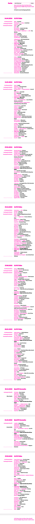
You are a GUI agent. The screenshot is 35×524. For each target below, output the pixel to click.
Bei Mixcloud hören (8, 21)
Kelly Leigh (21, 53)
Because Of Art (17, 89)
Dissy (15, 508)
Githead (15, 275)
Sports (15, 344)
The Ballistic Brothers (18, 176)
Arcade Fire (16, 497)
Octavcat (16, 225)
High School (16, 181)
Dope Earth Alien (22, 99)
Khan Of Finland (23, 128)
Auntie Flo (16, 24)
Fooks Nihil (16, 427)
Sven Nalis (16, 300)
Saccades (16, 270)
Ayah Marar (24, 462)
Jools (15, 26)
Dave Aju (16, 309)
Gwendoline (16, 91)
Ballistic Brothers (24, 404)
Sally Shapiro (16, 253)
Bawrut (15, 127)
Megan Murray (22, 405)
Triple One (16, 393)
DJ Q (15, 428)
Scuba (18, 52)
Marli (15, 188)
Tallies (15, 398)
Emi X (19, 94)
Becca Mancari (17, 299)
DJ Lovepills (18, 336)
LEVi (29, 30)
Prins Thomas (17, 500)
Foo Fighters (16, 460)
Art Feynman (16, 166)
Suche (10, 3)
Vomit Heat (16, 441)
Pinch (15, 379)
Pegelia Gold (21, 216)
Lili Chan (16, 211)
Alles (15, 5)
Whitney (16, 315)
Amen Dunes (16, 243)
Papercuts (16, 502)
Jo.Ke (18, 289)
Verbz (21, 491)
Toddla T (19, 30)
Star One (26, 428)
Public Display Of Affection (19, 377)
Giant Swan (16, 351)
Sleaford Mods (17, 172)
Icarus (15, 237)
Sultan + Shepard (17, 88)
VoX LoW (16, 133)
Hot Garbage (16, 196)
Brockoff (16, 191)
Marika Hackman (17, 109)
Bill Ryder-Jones (17, 117)
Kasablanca (16, 501)
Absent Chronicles (23, 313)
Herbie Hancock (17, 177)
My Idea (15, 482)
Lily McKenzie (21, 428)
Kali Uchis (16, 130)
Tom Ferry (16, 53)
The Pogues (16, 229)
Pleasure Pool (17, 369)
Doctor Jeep (16, 210)
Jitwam (15, 495)
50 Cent (15, 220)
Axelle (22, 136)
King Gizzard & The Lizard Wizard (21, 445)
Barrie (15, 478)
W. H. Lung (16, 163)
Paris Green (16, 287)
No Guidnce (16, 192)
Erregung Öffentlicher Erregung (20, 276)
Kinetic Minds (17, 187)
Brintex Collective (17, 174)
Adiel (15, 374)
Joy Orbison (16, 463)
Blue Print (16, 226)
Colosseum (16, 183)
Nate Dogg (21, 220)
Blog (26, 6)
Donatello (16, 498)
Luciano (15, 111)
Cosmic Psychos (17, 105)
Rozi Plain (16, 375)
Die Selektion (17, 312)
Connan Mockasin (17, 439)
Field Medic (16, 230)
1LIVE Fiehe (19, 5)
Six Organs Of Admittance (19, 61)
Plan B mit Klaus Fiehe (26, 5)
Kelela (24, 240)
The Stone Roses (17, 397)
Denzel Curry (16, 425)
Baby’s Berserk (17, 161)
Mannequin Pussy (17, 45)
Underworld (16, 337)
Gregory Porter (26, 102)
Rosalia (15, 492)
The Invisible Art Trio (23, 309)
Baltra (15, 214)
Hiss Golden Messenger (19, 318)
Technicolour (16, 436)
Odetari (15, 280)
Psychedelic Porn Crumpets (19, 254)
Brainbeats (16, 151)
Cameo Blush (16, 158)
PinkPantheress (17, 240)
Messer (15, 162)
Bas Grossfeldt (17, 378)
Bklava (20, 362)
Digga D (15, 279)
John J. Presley (17, 120)
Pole (15, 245)
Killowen (16, 233)
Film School (16, 274)
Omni (15, 98)
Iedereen (16, 107)
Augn (15, 47)
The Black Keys (17, 37)
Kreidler (15, 128)
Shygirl (15, 356)
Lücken (32, 519)
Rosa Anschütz (17, 350)
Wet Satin (16, 370)
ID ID (15, 34)
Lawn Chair (16, 365)
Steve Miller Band (17, 241)
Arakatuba (16, 404)
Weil (15, 94)
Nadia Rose (24, 30)
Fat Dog (15, 281)
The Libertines (17, 121)
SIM (21, 210)
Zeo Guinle (16, 124)
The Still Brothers (17, 244)
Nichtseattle (16, 72)
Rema (15, 473)
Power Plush (16, 343)
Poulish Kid (16, 313)
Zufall (32, 6)
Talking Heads (17, 39)
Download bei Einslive (7, 25)
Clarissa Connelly (17, 59)
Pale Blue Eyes (17, 283)
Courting (16, 108)
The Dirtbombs (17, 51)
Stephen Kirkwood (18, 272)
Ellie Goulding (19, 102)
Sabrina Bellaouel (17, 354)
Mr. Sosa (15, 212)
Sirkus (15, 57)
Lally (15, 490)
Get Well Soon (17, 494)
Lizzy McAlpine (17, 66)
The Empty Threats (18, 295)
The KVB (20, 270)
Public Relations (17, 332)
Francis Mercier (21, 475)
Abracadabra (16, 367)
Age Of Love (16, 154)
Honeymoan (16, 314)
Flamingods (16, 239)
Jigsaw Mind (16, 408)
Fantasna (16, 114)
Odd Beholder (17, 252)
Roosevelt (16, 271)
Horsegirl (16, 400)
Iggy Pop (21, 337)
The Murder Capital (18, 339)
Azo (15, 336)
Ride (15, 93)
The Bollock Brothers (18, 49)
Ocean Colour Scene (18, 459)
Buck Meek (16, 317)
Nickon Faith (16, 136)
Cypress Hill (16, 424)
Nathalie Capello (17, 153)
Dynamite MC (17, 489)
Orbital (15, 247)
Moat (15, 52)
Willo (15, 371)
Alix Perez (16, 491)
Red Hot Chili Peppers (18, 437)
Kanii (20, 280)
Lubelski (16, 123)
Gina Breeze (16, 23)
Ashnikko (16, 297)
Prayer (15, 112)
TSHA (15, 102)
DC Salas (16, 335)
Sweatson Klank (17, 345)
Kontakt (29, 6)
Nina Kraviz (16, 310)
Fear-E (15, 40)
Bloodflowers (16, 219)
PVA (15, 431)
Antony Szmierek (25, 89)
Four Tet (15, 137)
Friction (15, 284)
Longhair (16, 423)
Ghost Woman (17, 472)
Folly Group (16, 43)
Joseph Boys (16, 195)
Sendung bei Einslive (8, 23)
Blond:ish (16, 475)
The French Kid (17, 444)
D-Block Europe (17, 55)
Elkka (15, 21)
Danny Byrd (24, 489)
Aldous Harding (17, 442)
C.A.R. (15, 216)
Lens (18, 490)
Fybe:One (16, 235)
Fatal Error (16, 333)
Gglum (15, 25)
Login (16, 8)
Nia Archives (16, 28)
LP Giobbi (16, 362)
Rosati (15, 85)
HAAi (15, 373)
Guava (15, 234)
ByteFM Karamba (17, 6)
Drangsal (16, 135)
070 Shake (16, 392)
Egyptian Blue (17, 197)
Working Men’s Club (18, 479)
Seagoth (15, 396)
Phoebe (15, 185)
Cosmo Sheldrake (17, 62)
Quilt (15, 471)
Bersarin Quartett (17, 150)
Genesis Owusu (17, 409)
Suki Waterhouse (17, 58)
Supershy (16, 410)
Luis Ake (16, 360)
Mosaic (15, 33)
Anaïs (15, 30)
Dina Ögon (16, 178)
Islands (15, 319)
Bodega (15, 44)
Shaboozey (16, 36)
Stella (15, 505)
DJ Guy (15, 268)
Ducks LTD (16, 222)
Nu (14, 289)
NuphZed (22, 235)
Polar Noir (16, 227)
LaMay (22, 23)
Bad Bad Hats (16, 48)
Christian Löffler (17, 64)
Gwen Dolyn (16, 71)
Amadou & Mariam (29, 475)
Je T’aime (16, 132)
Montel (15, 285)
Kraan (15, 189)
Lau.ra (15, 99)
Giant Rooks (16, 224)
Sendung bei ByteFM (8, 392)
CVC (15, 170)
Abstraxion (16, 86)
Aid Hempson (17, 305)
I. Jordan (15, 42)
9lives (23, 280)
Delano (15, 126)
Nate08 (15, 405)
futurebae (16, 277)
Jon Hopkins (20, 373)
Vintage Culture (17, 63)
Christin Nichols (17, 95)
